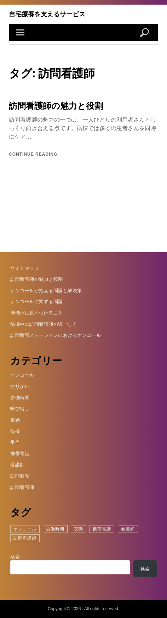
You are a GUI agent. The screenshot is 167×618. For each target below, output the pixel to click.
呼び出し (19, 408)
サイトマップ (24, 268)
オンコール (22, 375)
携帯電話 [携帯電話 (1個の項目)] (102, 529)
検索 (15, 556)
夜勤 (15, 420)
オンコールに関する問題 (36, 301)
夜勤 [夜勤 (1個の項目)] (78, 529)
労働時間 (19, 397)
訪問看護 (19, 476)
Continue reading (33, 154)
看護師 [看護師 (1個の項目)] (128, 529)
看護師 (17, 464)
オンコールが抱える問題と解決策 (46, 290)
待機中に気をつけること (36, 313)
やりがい (19, 386)
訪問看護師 (22, 487)
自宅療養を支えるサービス (47, 14)
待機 (15, 431)
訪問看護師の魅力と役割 (56, 105)
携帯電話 (19, 453)
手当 (15, 442)
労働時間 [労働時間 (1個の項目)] (55, 529)
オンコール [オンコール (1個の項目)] (24, 529)
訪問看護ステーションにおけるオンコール (55, 335)
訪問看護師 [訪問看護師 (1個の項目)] (24, 538)
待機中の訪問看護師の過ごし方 (43, 324)
